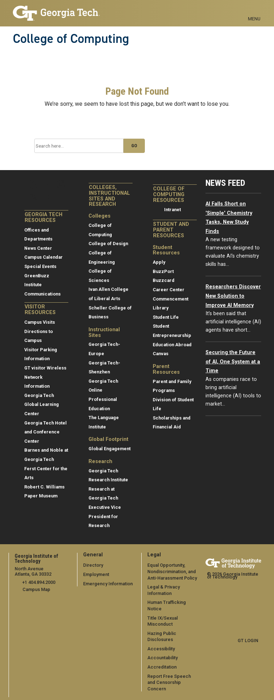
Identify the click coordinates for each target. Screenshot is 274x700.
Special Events (40, 266)
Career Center (168, 289)
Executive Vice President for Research (104, 516)
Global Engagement (109, 448)
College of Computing (71, 38)
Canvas (160, 353)
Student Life (166, 317)
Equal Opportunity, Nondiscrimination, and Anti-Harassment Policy (172, 571)
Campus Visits (39, 322)
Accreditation (162, 667)
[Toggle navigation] (254, 10)
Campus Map (36, 589)
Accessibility (161, 648)
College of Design (108, 243)
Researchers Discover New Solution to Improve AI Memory (233, 296)
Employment (96, 574)
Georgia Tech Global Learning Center (41, 404)
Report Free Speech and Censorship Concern (169, 682)
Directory (93, 565)
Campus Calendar (43, 257)
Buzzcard (163, 280)
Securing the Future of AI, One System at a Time (233, 361)
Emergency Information (108, 583)
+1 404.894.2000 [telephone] (38, 582)
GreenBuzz (36, 275)
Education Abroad (172, 344)
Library (160, 308)
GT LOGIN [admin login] (248, 640)
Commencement (170, 299)
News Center (38, 248)
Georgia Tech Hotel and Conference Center (45, 432)
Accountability (162, 657)
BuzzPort (163, 271)
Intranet (172, 209)
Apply (159, 262)
